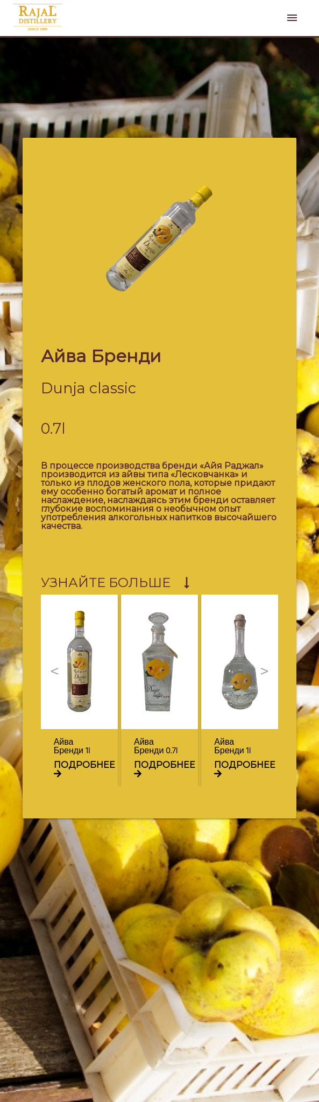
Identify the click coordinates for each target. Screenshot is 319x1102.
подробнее (84, 769)
